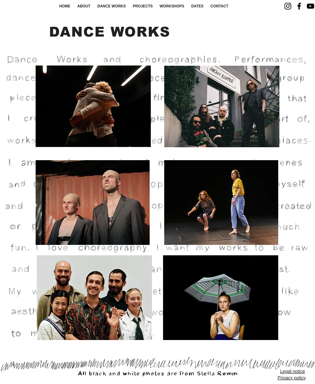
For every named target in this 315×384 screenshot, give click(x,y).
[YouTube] (310, 6)
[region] (122, 34)
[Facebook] (299, 6)
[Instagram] (287, 6)
